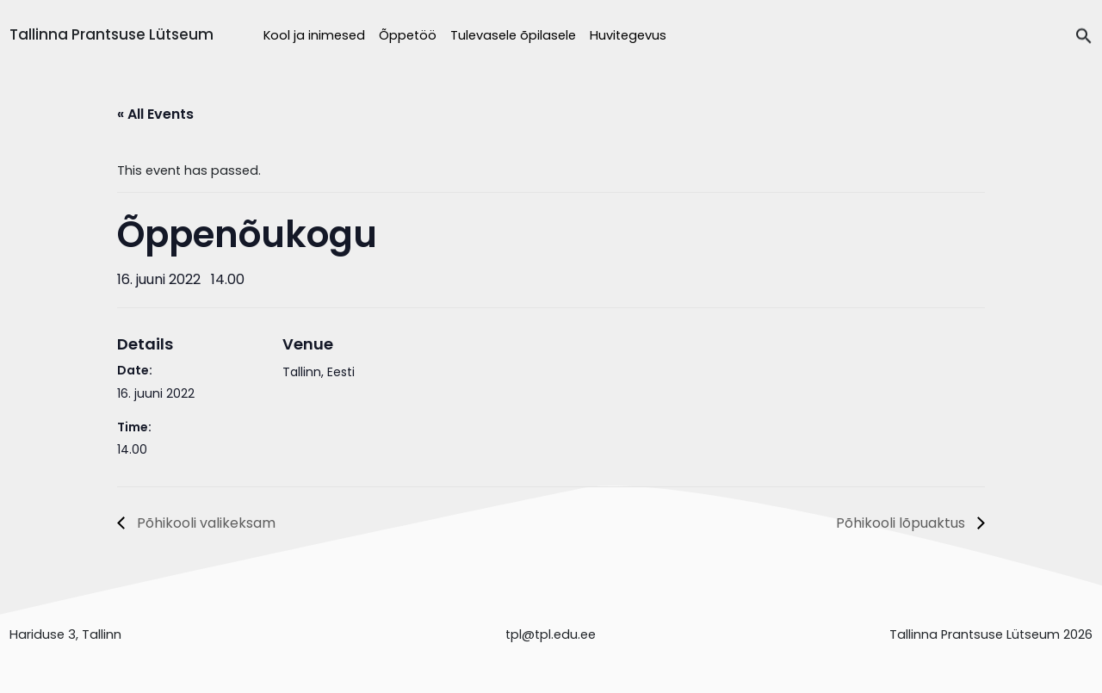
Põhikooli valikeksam (204, 523)
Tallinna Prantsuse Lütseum (111, 34)
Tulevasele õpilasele (513, 35)
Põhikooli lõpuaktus (902, 523)
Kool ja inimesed (314, 35)
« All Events (155, 114)
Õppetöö (407, 35)
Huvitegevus (628, 35)
